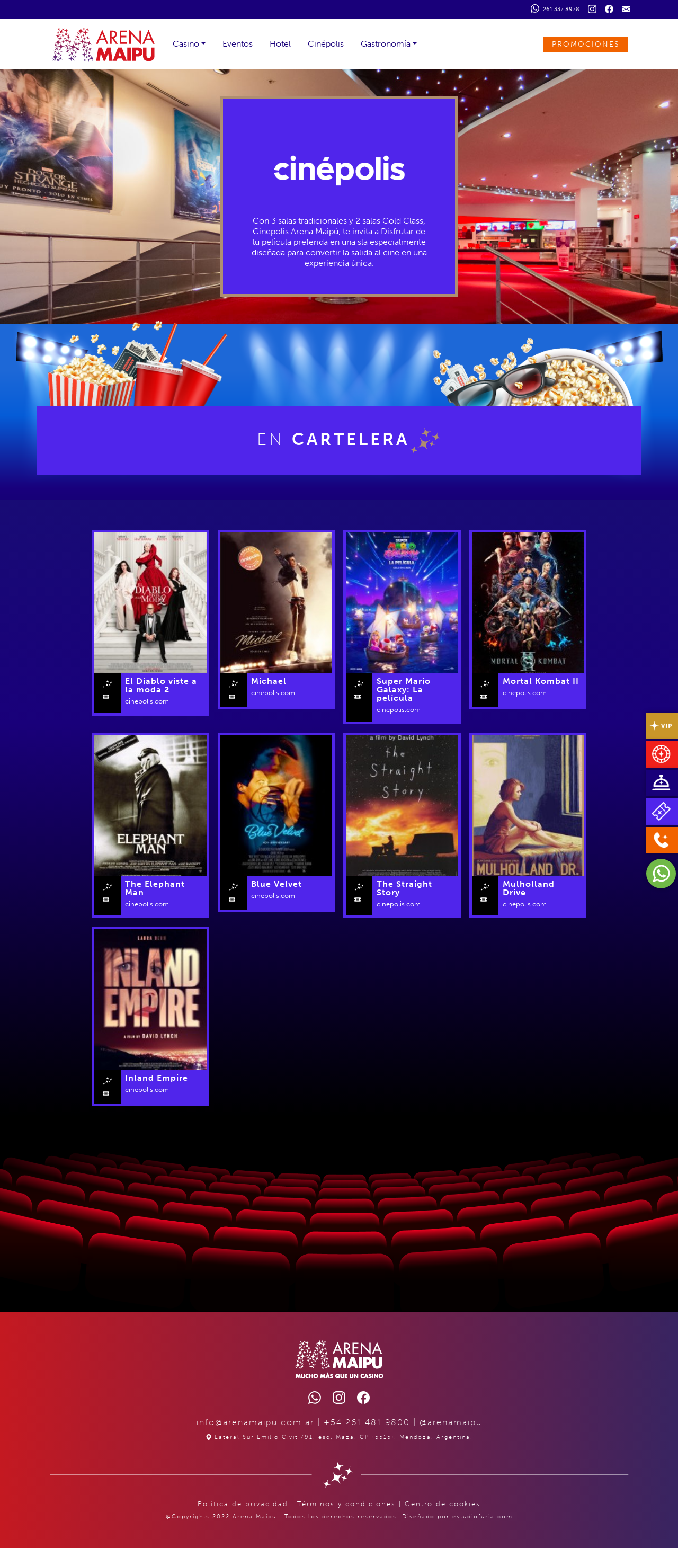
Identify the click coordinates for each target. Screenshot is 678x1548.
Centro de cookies (442, 1504)
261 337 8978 (555, 8)
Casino (186, 44)
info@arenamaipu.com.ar (255, 1422)
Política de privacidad (243, 1504)
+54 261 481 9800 (367, 1422)
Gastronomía (386, 44)
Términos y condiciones (346, 1504)
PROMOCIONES (586, 44)
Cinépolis (326, 44)
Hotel (280, 44)
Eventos (237, 44)
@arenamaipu (451, 1422)
